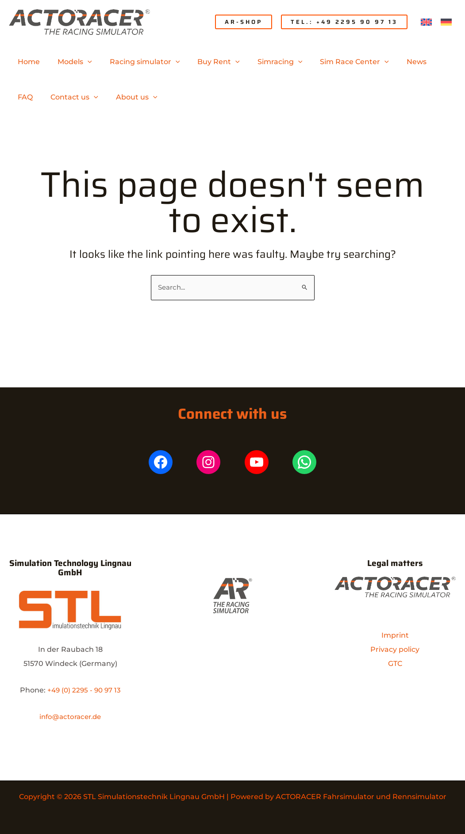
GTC (395, 663)
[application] (82, 62)
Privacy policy (394, 649)
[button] (243, 22)
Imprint (395, 635)
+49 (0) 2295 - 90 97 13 (84, 690)
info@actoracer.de (70, 716)
